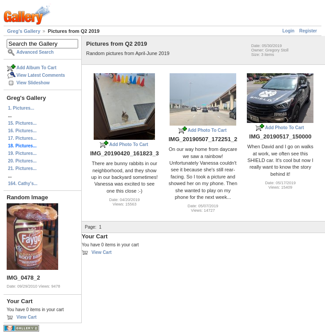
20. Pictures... (22, 160)
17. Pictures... (22, 138)
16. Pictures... (22, 130)
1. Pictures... (21, 108)
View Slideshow (33, 82)
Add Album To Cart (36, 67)
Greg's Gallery (23, 31)
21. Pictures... (22, 168)
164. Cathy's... (22, 183)
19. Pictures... (22, 153)
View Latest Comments (40, 75)
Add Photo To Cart (128, 144)
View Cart (26, 317)
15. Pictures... (22, 123)
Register (308, 30)
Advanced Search (35, 52)
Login (288, 30)
